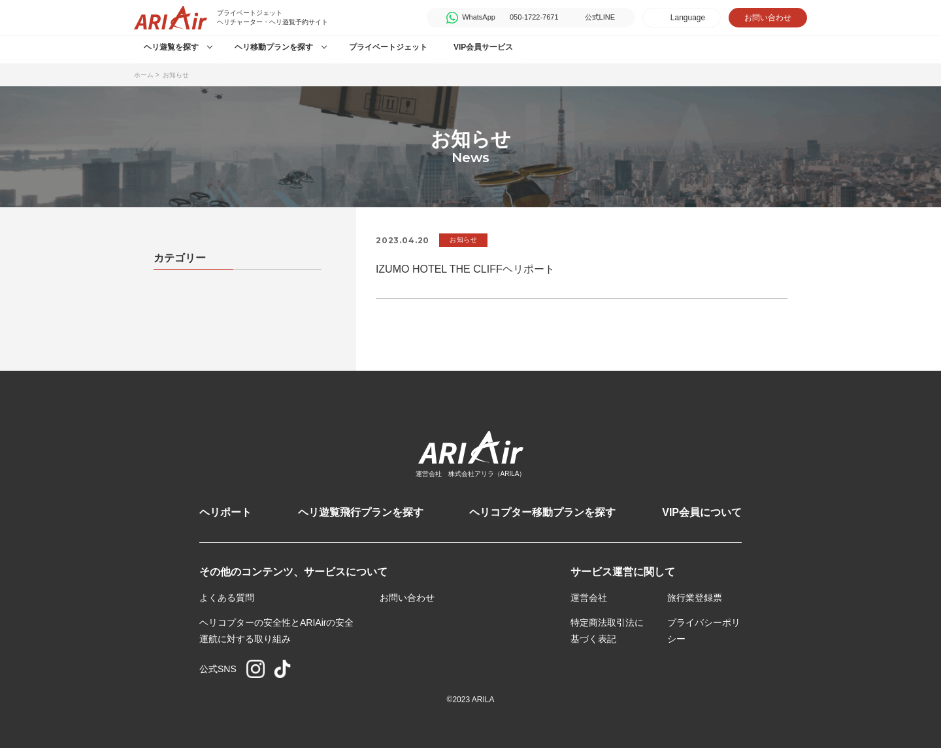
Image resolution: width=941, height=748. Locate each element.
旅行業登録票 (694, 597)
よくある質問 (226, 597)
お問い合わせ (767, 17)
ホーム (144, 74)
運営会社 (588, 597)
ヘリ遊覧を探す (171, 47)
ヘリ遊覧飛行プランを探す (360, 512)
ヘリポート (225, 512)
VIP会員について (702, 512)
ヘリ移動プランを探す (274, 47)
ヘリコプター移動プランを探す (542, 512)
